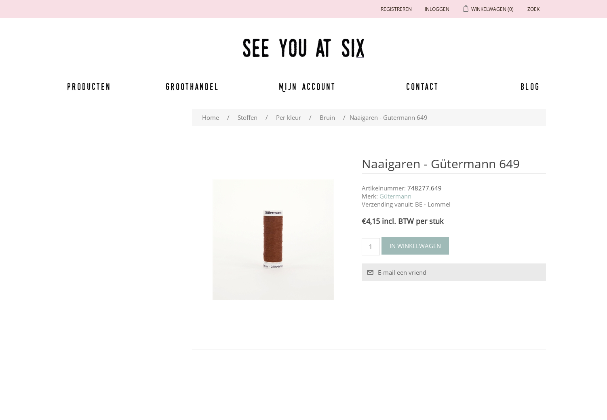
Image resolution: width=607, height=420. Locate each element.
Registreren (396, 9)
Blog (530, 86)
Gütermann (395, 196)
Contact (422, 86)
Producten (87, 86)
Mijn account (307, 86)
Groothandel (192, 86)
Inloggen (437, 9)
